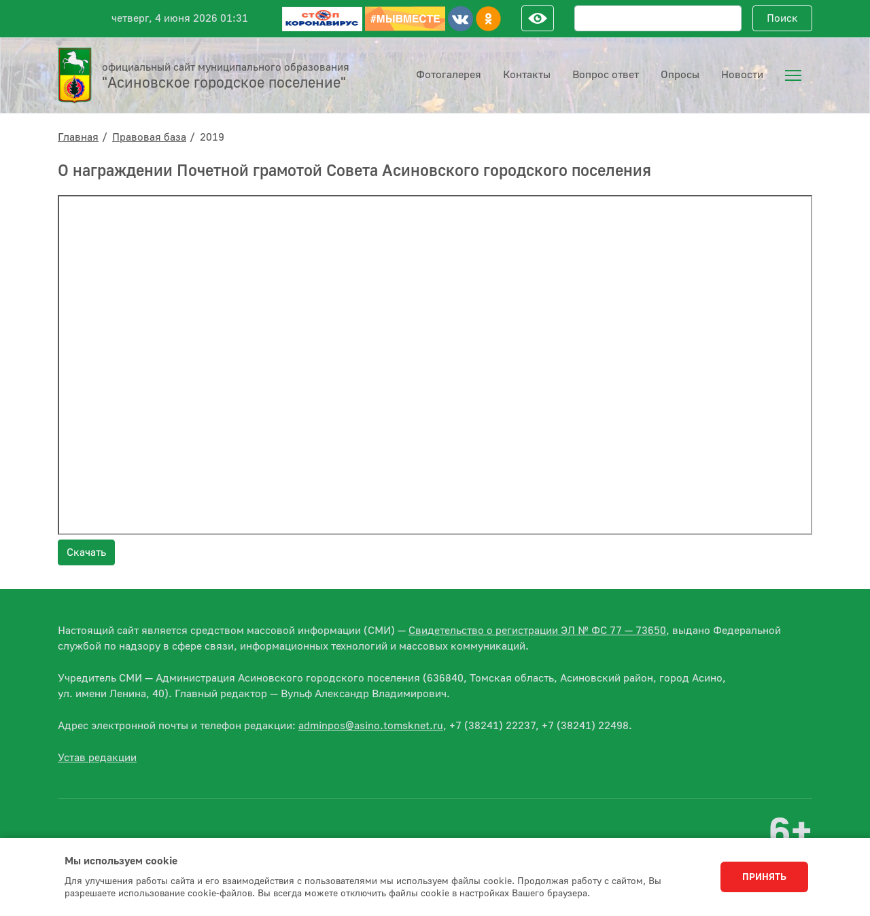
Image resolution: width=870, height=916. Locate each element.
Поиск (782, 18)
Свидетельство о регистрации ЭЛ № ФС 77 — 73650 (537, 630)
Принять (764, 877)
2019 (212, 137)
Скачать (86, 552)
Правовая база (149, 137)
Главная (78, 137)
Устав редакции (97, 757)
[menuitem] (793, 75)
